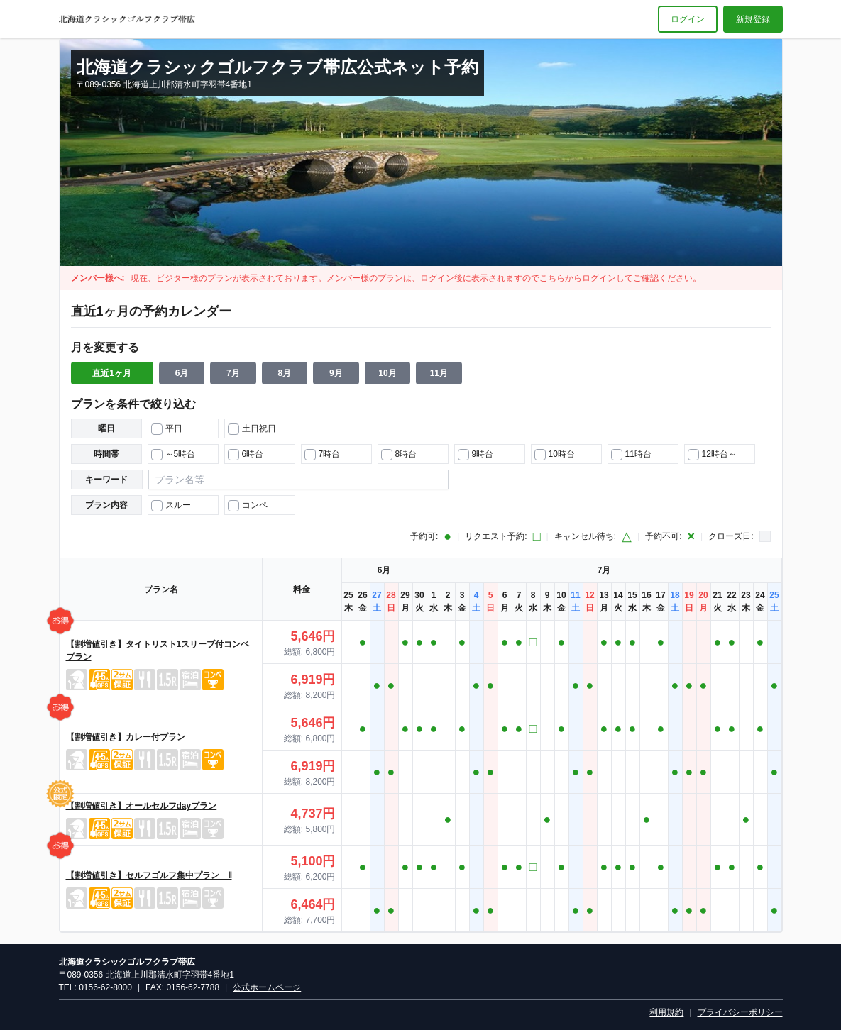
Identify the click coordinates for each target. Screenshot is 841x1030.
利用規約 (666, 1012)
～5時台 (173, 454)
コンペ (248, 505)
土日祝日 (252, 429)
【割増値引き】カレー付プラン (125, 737)
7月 (233, 373)
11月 (439, 373)
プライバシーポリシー (740, 1012)
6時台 (246, 454)
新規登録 (753, 19)
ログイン (688, 19)
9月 (336, 373)
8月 (285, 373)
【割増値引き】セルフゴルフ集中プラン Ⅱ (149, 875)
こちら (552, 278)
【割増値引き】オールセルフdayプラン (141, 806)
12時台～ (712, 454)
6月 (182, 373)
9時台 (476, 454)
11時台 (631, 454)
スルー (171, 505)
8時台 (399, 454)
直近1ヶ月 (111, 373)
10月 (387, 373)
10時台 (554, 454)
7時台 (322, 454)
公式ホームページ (267, 987)
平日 (166, 429)
